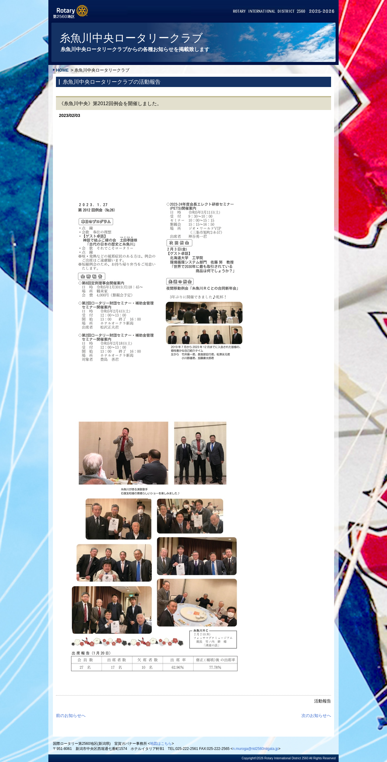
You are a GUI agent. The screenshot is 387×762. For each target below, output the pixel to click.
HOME (62, 70)
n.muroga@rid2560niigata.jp (255, 749)
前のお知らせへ (71, 715)
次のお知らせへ (316, 715)
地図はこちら (161, 743)
